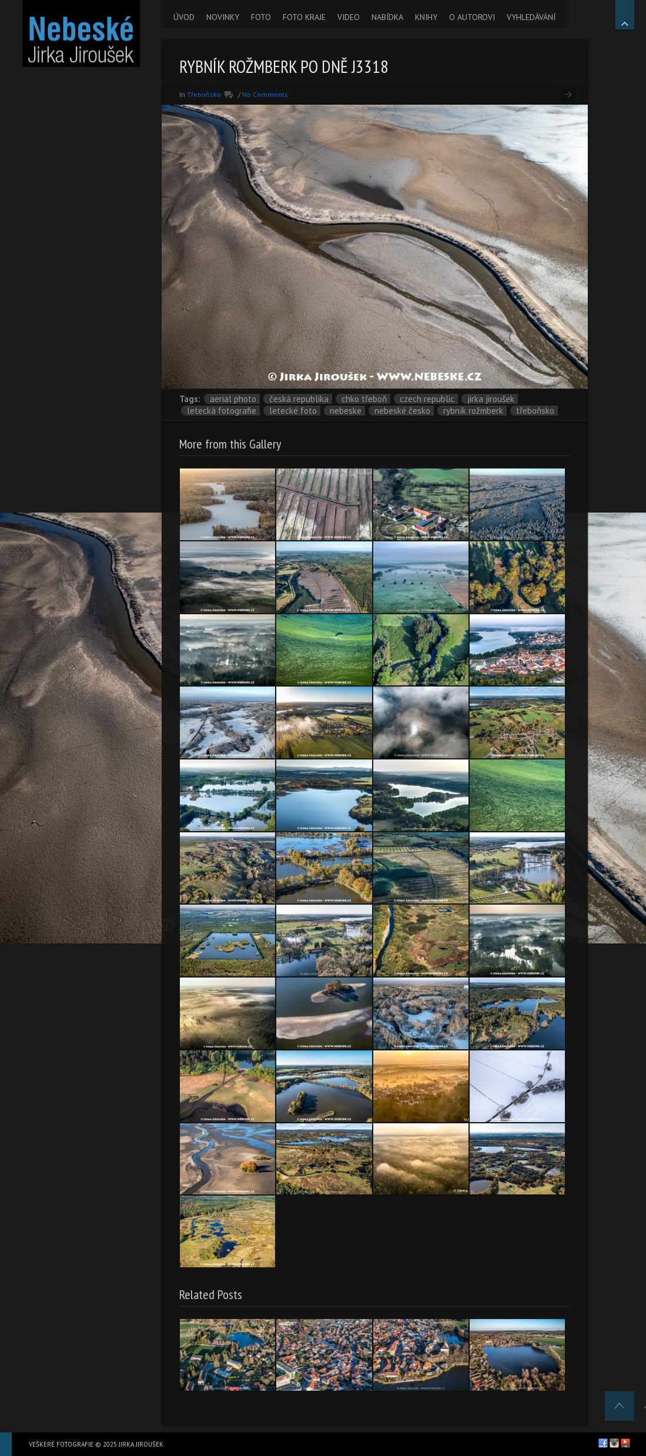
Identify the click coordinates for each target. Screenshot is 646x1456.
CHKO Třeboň (364, 399)
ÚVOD (184, 17)
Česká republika (299, 399)
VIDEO (348, 17)
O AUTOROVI (472, 17)
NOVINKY (222, 17)
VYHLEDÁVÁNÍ (531, 17)
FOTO (261, 17)
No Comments (265, 94)
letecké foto (293, 411)
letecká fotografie (221, 411)
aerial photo (233, 399)
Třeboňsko (204, 94)
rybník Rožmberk (473, 411)
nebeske (346, 411)
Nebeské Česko (402, 411)
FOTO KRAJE (304, 17)
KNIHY (426, 17)
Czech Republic (427, 399)
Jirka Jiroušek (490, 399)
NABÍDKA (387, 17)
